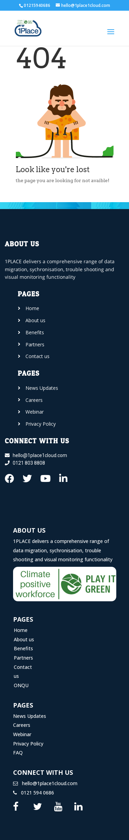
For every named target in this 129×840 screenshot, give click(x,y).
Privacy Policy (28, 743)
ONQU (21, 685)
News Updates (29, 716)
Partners (23, 657)
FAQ (18, 752)
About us (24, 639)
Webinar (22, 734)
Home (21, 630)
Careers (21, 725)
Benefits (23, 648)
